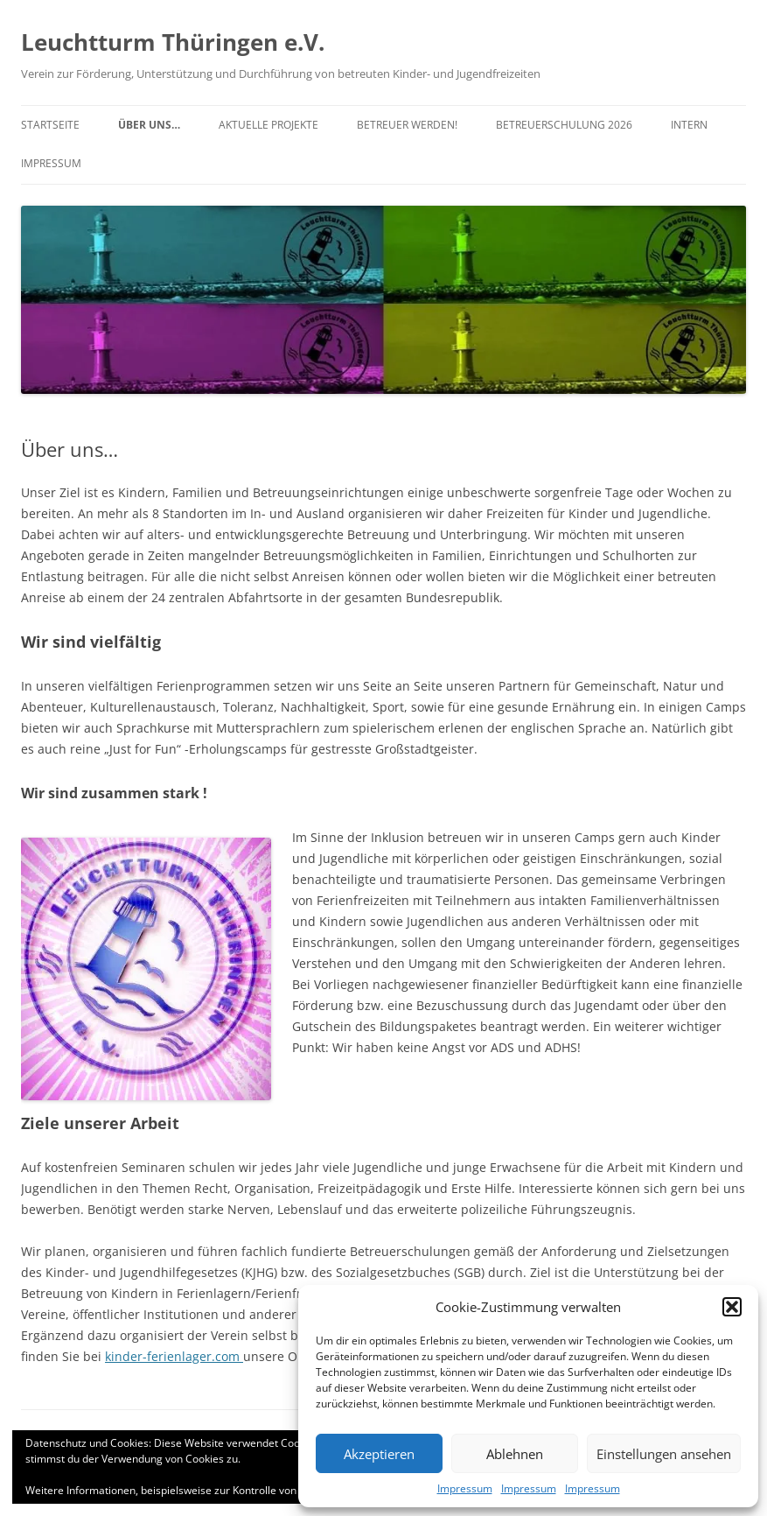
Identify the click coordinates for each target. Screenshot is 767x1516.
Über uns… (149, 124)
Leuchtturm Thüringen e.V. (172, 42)
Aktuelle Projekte (268, 124)
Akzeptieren (379, 1454)
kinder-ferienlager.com (174, 1356)
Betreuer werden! (407, 124)
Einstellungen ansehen (663, 1454)
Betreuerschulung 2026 (564, 124)
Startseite (50, 124)
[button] (732, 1307)
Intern (689, 124)
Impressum (464, 1488)
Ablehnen (514, 1454)
